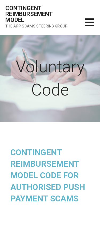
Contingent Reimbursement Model (29, 14)
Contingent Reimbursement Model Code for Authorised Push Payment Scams (47, 176)
